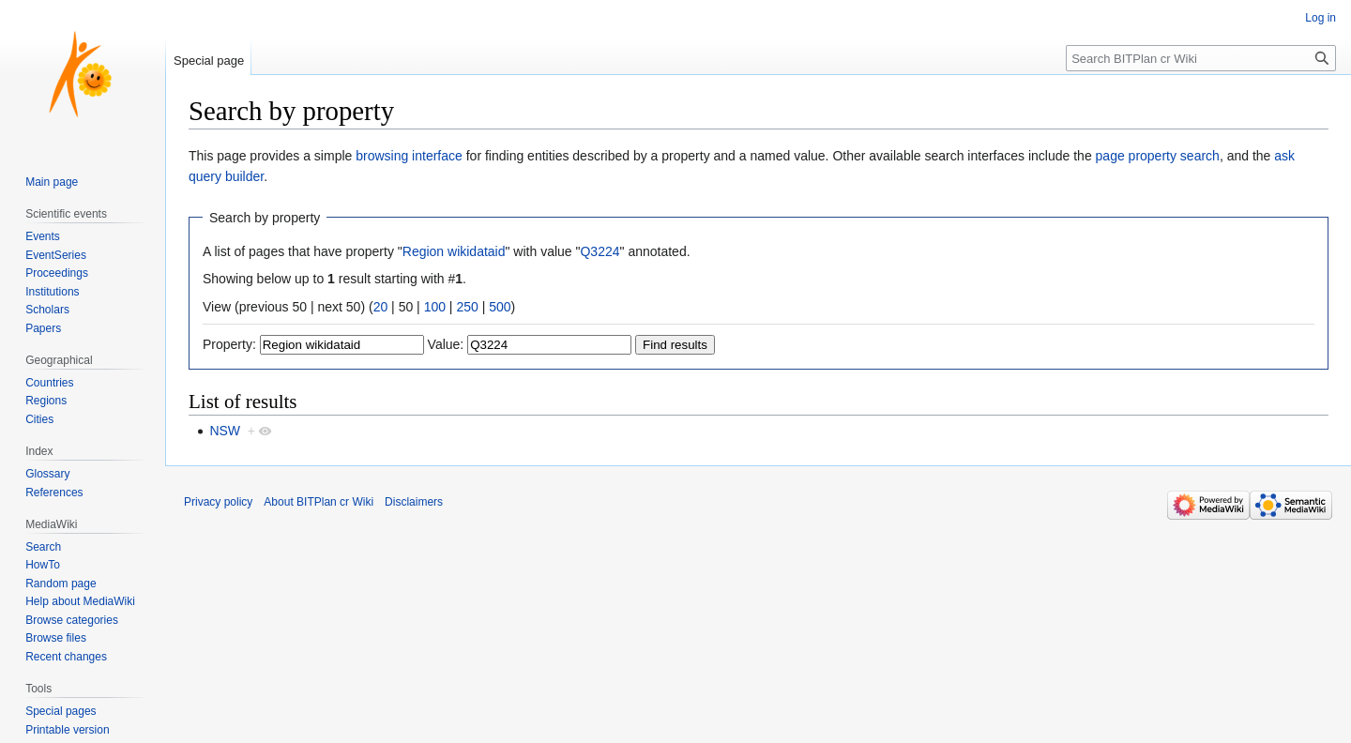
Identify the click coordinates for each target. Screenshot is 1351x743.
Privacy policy (218, 501)
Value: (446, 344)
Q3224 (599, 251)
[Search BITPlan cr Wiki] (1201, 58)
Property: (229, 344)
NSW (224, 430)
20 (380, 306)
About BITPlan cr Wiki (318, 501)
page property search (1158, 155)
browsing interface (409, 155)
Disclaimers (414, 501)
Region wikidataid (454, 251)
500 (499, 306)
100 (435, 306)
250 (467, 306)
